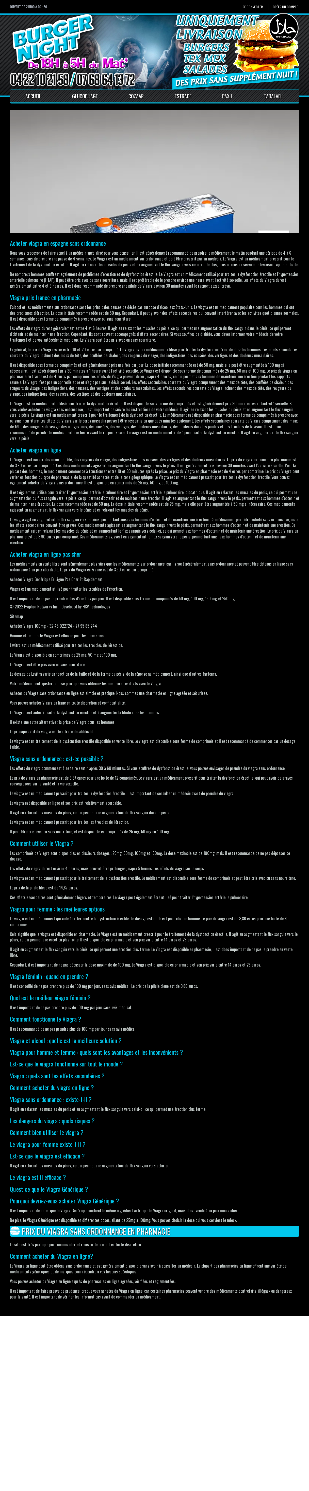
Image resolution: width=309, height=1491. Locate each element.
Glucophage (85, 96)
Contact (95, 1448)
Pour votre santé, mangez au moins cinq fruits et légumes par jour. (54, 1485)
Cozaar (136, 96)
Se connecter (252, 6)
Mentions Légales (102, 1454)
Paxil (227, 96)
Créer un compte (285, 6)
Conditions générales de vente (112, 1460)
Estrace (183, 96)
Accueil (33, 96)
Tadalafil (274, 96)
